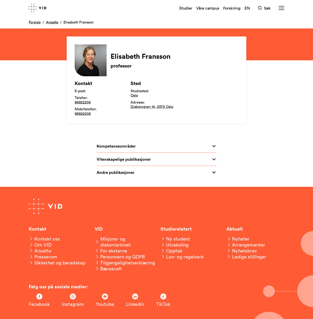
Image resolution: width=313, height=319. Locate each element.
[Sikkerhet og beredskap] (57, 263)
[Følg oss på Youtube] (105, 300)
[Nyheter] (238, 239)
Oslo (134, 95)
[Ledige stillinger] (246, 257)
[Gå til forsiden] (37, 8)
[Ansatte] (40, 251)
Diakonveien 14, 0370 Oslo (152, 106)
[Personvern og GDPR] (120, 257)
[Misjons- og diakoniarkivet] (124, 242)
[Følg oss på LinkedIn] (135, 300)
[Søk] (264, 8)
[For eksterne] (111, 251)
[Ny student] (175, 239)
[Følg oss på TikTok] (163, 300)
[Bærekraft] (108, 269)
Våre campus (207, 8)
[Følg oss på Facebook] (39, 300)
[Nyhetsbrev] (241, 251)
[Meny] (281, 8)
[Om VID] (40, 245)
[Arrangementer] (245, 245)
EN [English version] (247, 8)
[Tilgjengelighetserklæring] (125, 263)
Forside (35, 22)
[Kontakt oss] (44, 239)
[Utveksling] (174, 245)
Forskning (232, 8)
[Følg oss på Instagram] (73, 300)
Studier (185, 8)
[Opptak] (171, 251)
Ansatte (52, 22)
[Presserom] (43, 257)
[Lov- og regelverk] (182, 257)
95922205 (83, 102)
